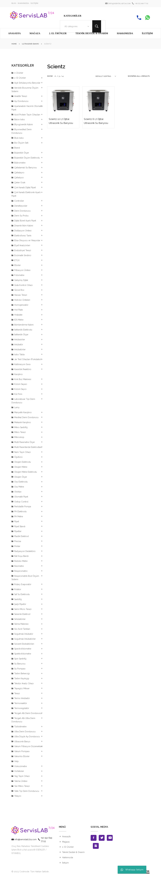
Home (14, 44)
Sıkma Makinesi (21, 624)
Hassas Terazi (20, 295)
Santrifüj (18, 599)
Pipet (16, 521)
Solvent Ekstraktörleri (24, 644)
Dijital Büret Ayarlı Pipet (25, 220)
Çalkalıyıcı (19, 177)
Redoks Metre (20, 561)
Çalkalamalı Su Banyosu (25, 167)
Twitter (102, 838)
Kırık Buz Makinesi (22, 379)
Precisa (17, 541)
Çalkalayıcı (19, 172)
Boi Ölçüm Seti (21, 143)
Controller (19, 201)
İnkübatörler (20, 349)
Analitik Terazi (20, 96)
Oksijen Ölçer (20, 477)
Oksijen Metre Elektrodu (25, 472)
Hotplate (18, 315)
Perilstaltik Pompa (22, 506)
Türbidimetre (20, 726)
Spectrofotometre (22, 649)
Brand (17, 148)
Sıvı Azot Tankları (22, 629)
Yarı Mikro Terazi (22, 786)
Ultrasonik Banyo (30, 44)
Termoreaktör (20, 703)
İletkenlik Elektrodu (23, 330)
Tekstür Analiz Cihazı (24, 683)
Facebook (94, 838)
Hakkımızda (67, 857)
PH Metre (18, 516)
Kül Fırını (18, 394)
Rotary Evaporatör (22, 584)
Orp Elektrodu (21, 482)
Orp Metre (19, 487)
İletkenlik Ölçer (21, 334)
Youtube (110, 838)
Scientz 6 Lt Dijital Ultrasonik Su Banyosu (96, 121)
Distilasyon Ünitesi (22, 230)
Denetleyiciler (20, 206)
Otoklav (17, 492)
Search (96, 26)
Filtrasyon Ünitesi (22, 270)
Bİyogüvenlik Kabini (23, 124)
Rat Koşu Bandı (21, 556)
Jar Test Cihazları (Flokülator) (27, 359)
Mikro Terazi (20, 432)
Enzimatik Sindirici (22, 255)
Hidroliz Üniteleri (22, 300)
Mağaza (65, 842)
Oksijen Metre (20, 467)
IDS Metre (18, 320)
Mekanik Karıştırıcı (22, 422)
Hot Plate (18, 310)
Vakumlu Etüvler (22, 756)
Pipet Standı (19, 526)
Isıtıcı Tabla (19, 354)
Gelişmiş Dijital (21, 280)
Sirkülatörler (20, 619)
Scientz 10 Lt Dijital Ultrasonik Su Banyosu (61, 121)
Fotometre (19, 275)
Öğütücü (18, 457)
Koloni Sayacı (20, 384)
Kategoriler (72, 16)
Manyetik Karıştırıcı (23, 412)
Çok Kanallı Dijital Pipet (25, 187)
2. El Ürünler (20, 78)
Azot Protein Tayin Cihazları (27, 114)
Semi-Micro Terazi (22, 609)
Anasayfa (66, 836)
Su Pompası (19, 668)
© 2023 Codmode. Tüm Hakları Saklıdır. (30, 871)
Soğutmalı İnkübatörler (25, 639)
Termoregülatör (21, 708)
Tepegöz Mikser (22, 688)
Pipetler (17, 531)
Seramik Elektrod (22, 614)
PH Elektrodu (20, 511)
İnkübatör (18, 344)
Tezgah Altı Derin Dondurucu (28, 713)
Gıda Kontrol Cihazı (23, 285)
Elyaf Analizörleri (22, 245)
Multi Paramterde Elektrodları (28, 447)
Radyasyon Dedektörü (24, 551)
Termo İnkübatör (22, 698)
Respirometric (21, 571)
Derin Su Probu (21, 215)
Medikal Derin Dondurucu (26, 417)
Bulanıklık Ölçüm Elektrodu (27, 158)
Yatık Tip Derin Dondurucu (26, 791)
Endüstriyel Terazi (22, 250)
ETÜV (17, 260)
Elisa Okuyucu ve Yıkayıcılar (27, 240)
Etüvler (17, 265)
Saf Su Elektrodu (22, 594)
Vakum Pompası (22, 751)
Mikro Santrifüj (20, 427)
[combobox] (76, 26)
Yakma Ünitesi (20, 781)
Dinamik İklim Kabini (23, 225)
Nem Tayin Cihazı (22, 452)
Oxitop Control (21, 501)
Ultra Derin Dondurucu (25, 731)
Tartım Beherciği (22, 673)
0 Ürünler (18, 73)
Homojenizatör (21, 305)
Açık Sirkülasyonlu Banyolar (27, 83)
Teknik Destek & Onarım (73, 852)
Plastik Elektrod (21, 536)
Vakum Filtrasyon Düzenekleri (28, 746)
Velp (16, 761)
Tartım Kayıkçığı (21, 678)
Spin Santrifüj (20, 659)
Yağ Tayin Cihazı (22, 776)
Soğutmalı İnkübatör (23, 634)
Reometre (19, 566)
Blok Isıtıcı (19, 138)
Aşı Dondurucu (21, 101)
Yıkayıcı (17, 796)
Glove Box (19, 290)
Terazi (17, 693)
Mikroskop (19, 437)
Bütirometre (19, 163)
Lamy (17, 407)
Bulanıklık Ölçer (21, 153)
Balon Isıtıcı (19, 119)
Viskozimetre (20, 766)
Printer (17, 546)
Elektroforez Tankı (22, 235)
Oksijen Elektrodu (22, 462)
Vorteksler (19, 771)
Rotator (17, 589)
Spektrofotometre (22, 654)
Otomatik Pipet (21, 497)
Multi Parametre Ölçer (24, 442)
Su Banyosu (19, 663)
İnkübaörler (19, 339)
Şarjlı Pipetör (20, 604)
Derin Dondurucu (22, 211)
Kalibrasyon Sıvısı (22, 364)
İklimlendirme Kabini (23, 325)
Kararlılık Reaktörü (22, 369)
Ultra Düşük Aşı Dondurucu (27, 736)
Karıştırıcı (18, 374)
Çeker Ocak (19, 182)
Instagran (96, 846)
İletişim (65, 863)
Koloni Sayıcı (20, 389)
